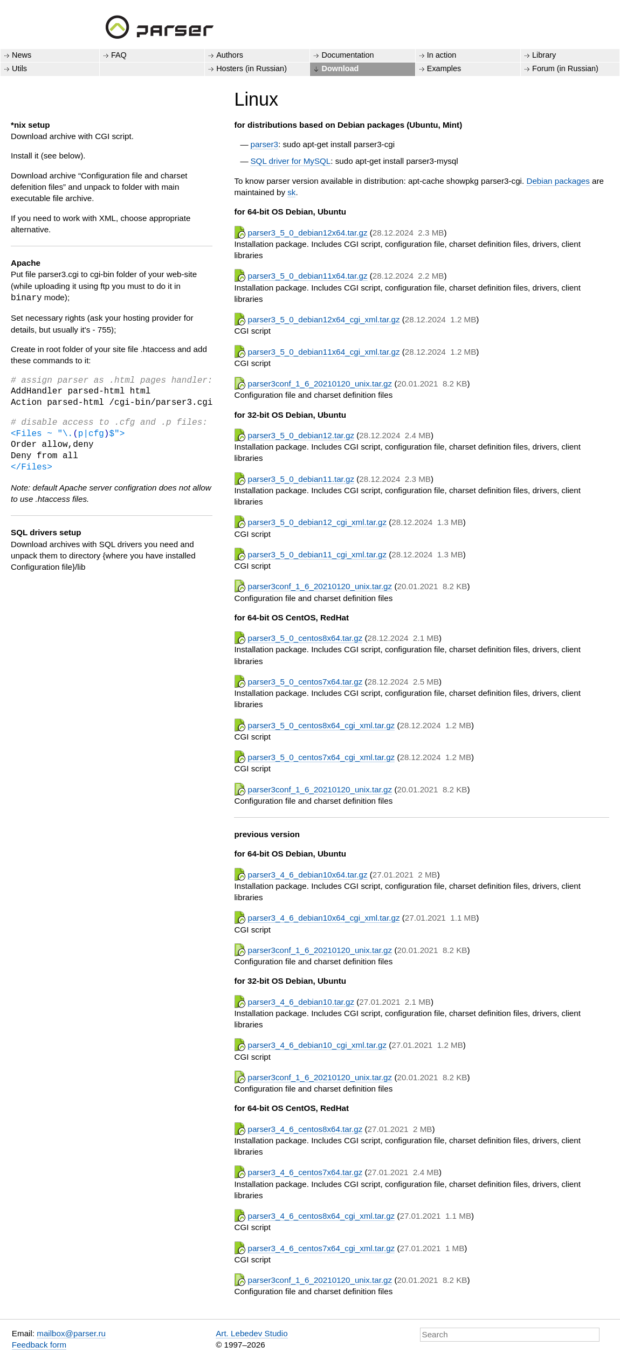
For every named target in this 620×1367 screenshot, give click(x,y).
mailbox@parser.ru (71, 1333)
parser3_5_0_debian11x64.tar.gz (307, 275)
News (21, 55)
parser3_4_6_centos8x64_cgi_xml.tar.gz (321, 1215)
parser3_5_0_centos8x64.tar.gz (304, 638)
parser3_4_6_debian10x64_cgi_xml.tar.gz (323, 917)
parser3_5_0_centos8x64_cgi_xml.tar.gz (321, 725)
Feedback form (39, 1344)
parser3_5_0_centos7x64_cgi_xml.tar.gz (321, 757)
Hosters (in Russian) (251, 68)
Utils (19, 68)
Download (340, 68)
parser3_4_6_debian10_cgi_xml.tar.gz (317, 1045)
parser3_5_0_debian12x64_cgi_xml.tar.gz (323, 319)
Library (544, 55)
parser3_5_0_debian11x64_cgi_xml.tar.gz (323, 351)
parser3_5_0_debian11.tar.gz (300, 479)
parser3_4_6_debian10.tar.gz (300, 1001)
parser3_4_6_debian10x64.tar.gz (307, 874)
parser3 (264, 144)
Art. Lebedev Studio (251, 1333)
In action (442, 55)
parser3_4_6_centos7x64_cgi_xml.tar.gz (321, 1248)
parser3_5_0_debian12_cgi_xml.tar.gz (317, 522)
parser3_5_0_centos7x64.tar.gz (304, 681)
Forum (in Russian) (565, 68)
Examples (444, 68)
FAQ (119, 55)
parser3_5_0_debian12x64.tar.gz (307, 232)
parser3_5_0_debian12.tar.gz (300, 435)
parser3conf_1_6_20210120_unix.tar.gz (319, 383)
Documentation (347, 55)
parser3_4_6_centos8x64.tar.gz (304, 1129)
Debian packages (557, 180)
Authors (229, 55)
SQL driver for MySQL (290, 160)
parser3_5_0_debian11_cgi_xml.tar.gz (317, 554)
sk (291, 192)
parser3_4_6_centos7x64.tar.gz (304, 1172)
